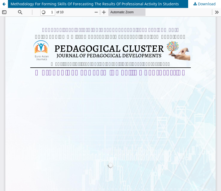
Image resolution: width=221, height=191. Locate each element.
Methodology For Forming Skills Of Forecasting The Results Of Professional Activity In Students (95, 3)
